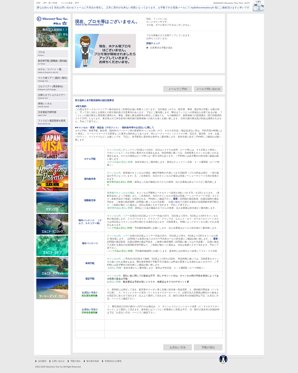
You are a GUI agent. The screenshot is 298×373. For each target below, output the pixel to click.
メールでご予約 (177, 88)
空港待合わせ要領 (113, 361)
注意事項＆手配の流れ (161, 47)
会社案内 (42, 361)
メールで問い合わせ (208, 88)
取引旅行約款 (92, 361)
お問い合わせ (58, 361)
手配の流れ (208, 347)
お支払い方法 (178, 347)
